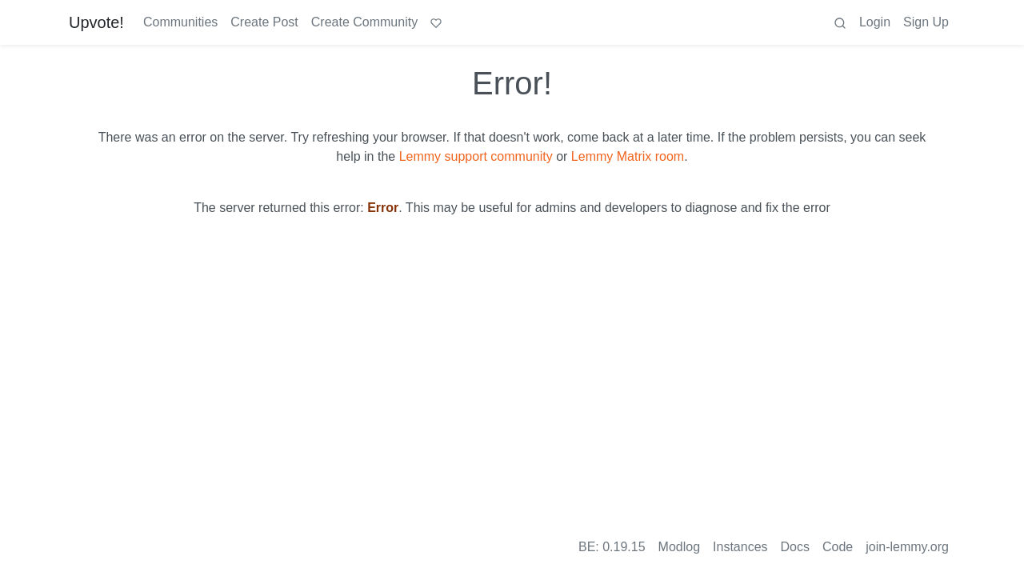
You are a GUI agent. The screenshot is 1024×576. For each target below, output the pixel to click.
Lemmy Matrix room (627, 156)
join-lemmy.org (907, 547)
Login (874, 22)
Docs (795, 547)
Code (837, 547)
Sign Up (926, 22)
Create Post (264, 22)
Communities (180, 22)
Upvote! (96, 22)
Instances (740, 547)
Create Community (364, 22)
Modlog (679, 547)
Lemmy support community (476, 156)
